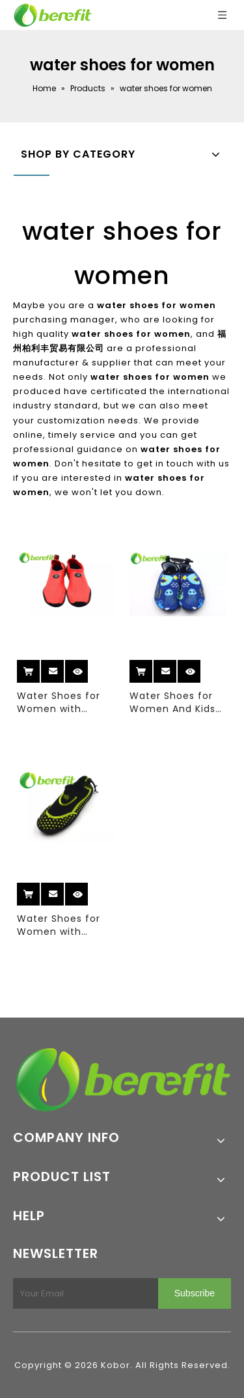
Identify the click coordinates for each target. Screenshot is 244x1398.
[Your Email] (83, 1293)
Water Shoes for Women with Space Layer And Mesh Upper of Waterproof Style (61, 925)
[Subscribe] (194, 1293)
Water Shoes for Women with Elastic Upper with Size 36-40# (62, 702)
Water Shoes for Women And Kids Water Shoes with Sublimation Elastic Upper (178, 702)
